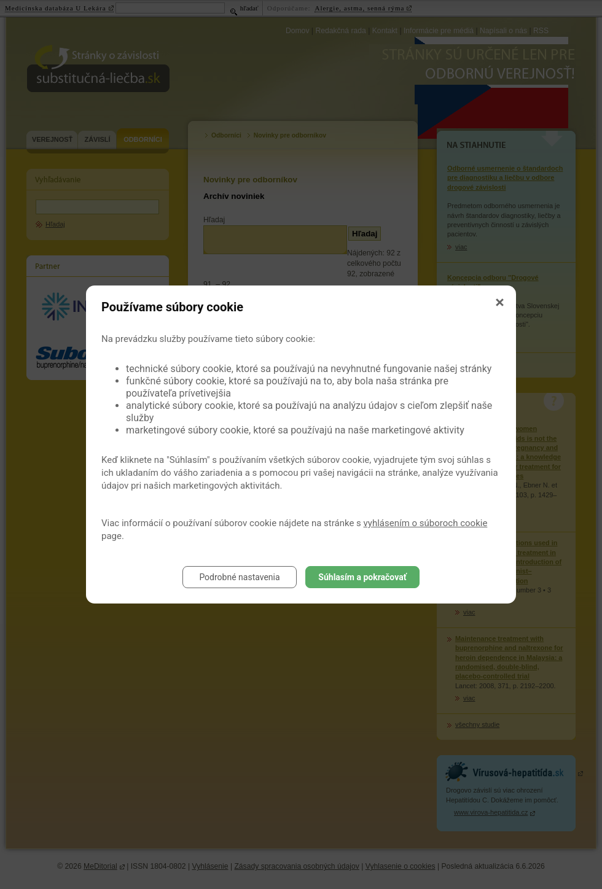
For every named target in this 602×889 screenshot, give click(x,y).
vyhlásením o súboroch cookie (426, 523)
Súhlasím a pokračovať (362, 577)
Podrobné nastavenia (239, 577)
